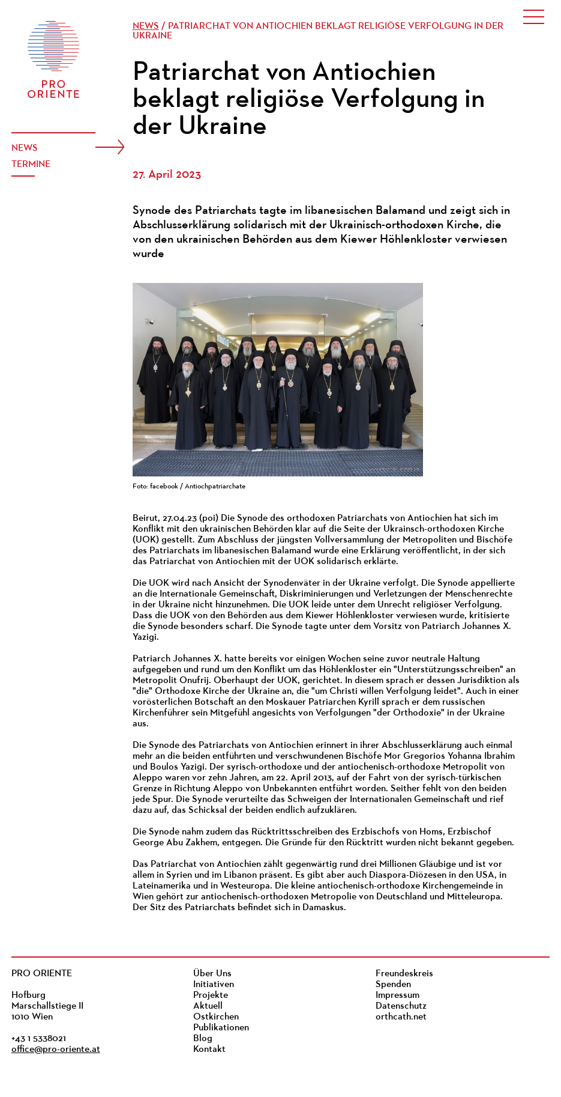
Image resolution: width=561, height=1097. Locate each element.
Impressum (397, 995)
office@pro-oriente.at (55, 1049)
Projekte (210, 995)
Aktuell (208, 1006)
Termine (30, 164)
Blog (202, 1039)
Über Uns (212, 974)
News (24, 148)
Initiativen (213, 984)
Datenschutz (401, 1006)
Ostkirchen (216, 1017)
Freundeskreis (404, 974)
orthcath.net (401, 1017)
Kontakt (209, 1049)
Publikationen (221, 1028)
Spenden (393, 984)
